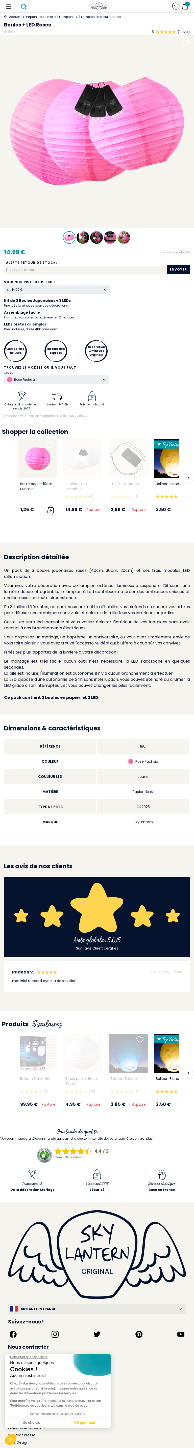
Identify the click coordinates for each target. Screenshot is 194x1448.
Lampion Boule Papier (39, 17)
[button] (188, 478)
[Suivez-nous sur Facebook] (13, 1334)
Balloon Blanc (167, 483)
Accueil (14, 17)
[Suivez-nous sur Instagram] (55, 1334)
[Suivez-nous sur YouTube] (181, 1334)
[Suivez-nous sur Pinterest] (139, 1334)
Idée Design (18, 1442)
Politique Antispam (24, 1427)
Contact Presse (21, 1435)
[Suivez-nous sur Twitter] (97, 1334)
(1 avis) (184, 31)
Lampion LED (68, 17)
